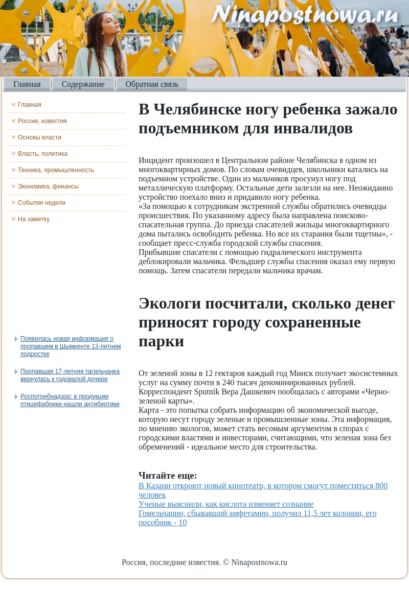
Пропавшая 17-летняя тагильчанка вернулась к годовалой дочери (70, 375)
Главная (27, 84)
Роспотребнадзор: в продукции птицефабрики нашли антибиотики (70, 400)
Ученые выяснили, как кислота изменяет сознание (226, 504)
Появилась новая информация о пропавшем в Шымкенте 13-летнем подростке (70, 346)
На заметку (34, 219)
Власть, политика (42, 153)
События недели (41, 202)
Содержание (83, 84)
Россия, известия (42, 121)
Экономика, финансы (48, 186)
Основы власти (39, 137)
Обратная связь (152, 84)
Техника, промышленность (56, 170)
